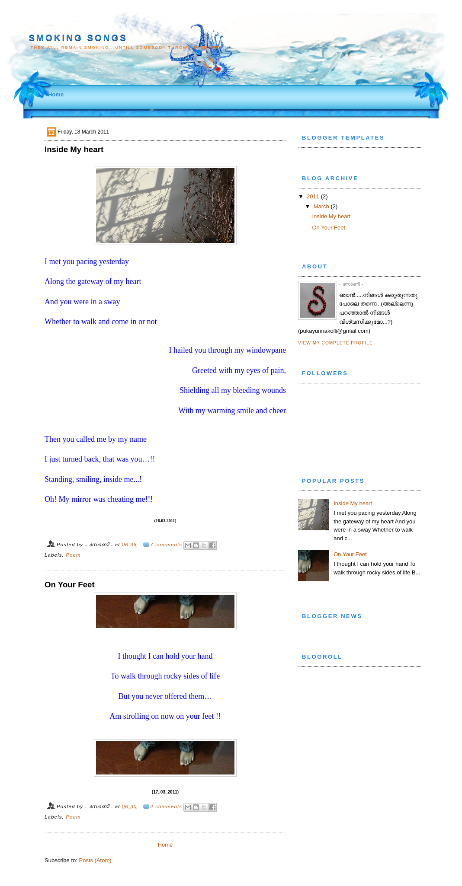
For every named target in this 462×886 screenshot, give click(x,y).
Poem (73, 555)
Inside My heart (74, 149)
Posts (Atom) (95, 860)
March (321, 206)
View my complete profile (335, 343)
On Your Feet (70, 584)
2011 (313, 196)
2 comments (166, 806)
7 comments (166, 544)
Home (56, 94)
